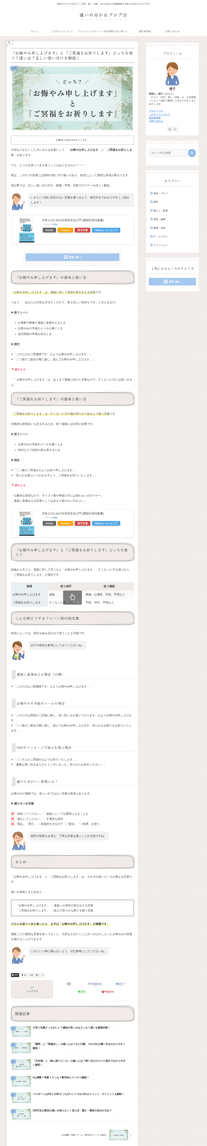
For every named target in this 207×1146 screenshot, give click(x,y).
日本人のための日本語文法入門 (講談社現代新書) (73, 220)
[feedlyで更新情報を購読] (170, 129)
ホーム (87, 1136)
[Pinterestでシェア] (108, 992)
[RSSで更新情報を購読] (175, 129)
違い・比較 (27, 975)
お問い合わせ (156, 121)
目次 (71, 257)
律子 (172, 88)
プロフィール (156, 111)
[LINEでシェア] (82, 992)
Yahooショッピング (106, 230)
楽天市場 (83, 230)
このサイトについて (159, 114)
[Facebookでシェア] (95, 984)
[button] (192, 153)
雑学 (15, 975)
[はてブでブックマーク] (121, 984)
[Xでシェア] (69, 984)
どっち (40, 975)
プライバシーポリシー (128, 1136)
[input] (170, 153)
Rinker (55, 224)
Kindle (49, 230)
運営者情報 (155, 118)
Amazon (65, 230)
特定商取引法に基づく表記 (155, 1136)
